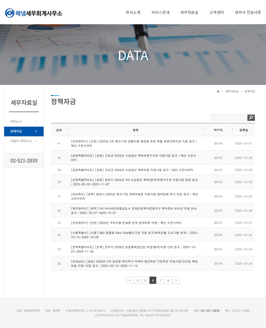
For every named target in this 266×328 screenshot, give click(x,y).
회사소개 (133, 12)
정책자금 (16, 131)
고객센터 (216, 12)
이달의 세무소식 (20, 141)
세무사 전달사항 (248, 12)
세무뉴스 (16, 121)
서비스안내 (160, 12)
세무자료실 (189, 12)
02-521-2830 (23, 160)
